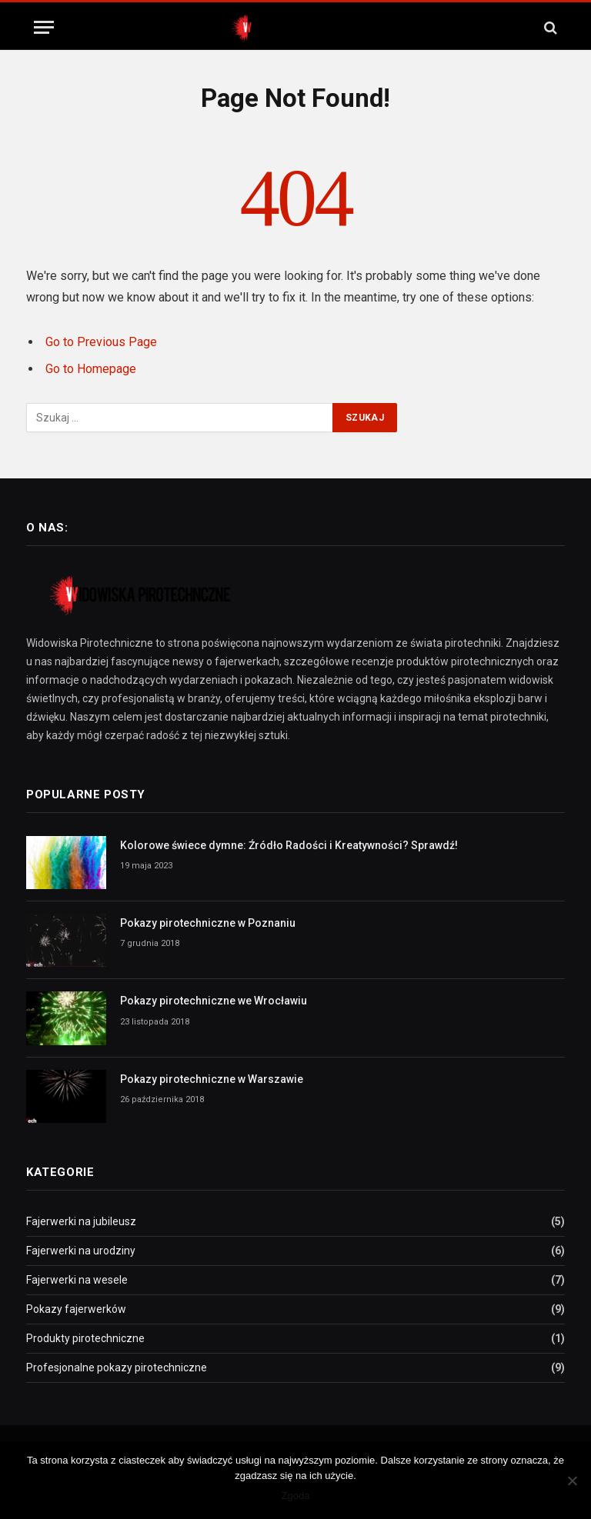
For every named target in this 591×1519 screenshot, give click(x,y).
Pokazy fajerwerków (76, 1309)
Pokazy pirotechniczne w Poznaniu (208, 923)
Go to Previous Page (101, 342)
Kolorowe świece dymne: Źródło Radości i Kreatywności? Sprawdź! (289, 845)
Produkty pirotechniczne (85, 1338)
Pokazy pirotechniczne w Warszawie (211, 1079)
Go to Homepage (90, 368)
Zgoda (296, 1495)
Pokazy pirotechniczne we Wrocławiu (213, 1000)
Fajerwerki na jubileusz (81, 1221)
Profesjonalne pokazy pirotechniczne (116, 1367)
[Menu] (44, 27)
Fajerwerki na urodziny (80, 1250)
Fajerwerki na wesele (77, 1280)
